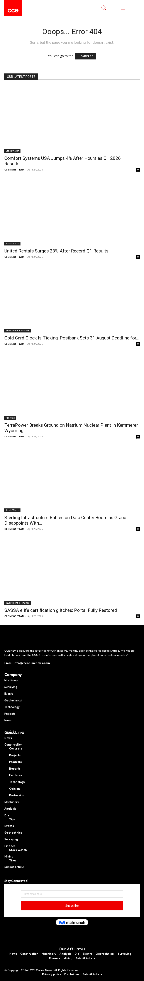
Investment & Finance (17, 330)
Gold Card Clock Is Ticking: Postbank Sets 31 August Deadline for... (71, 338)
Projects (10, 417)
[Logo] (13, 10)
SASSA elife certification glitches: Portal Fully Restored (60, 610)
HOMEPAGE (86, 56)
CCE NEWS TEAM (14, 169)
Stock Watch (12, 150)
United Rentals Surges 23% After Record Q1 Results (56, 251)
